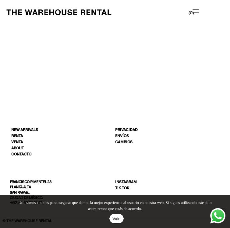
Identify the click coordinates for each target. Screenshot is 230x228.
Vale (116, 218)
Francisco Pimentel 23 (30, 182)
